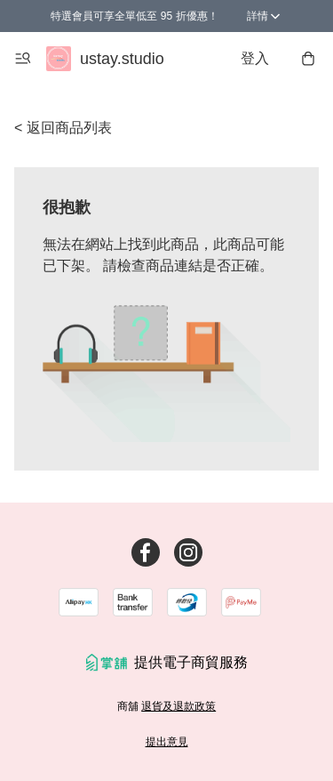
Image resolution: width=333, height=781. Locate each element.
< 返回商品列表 (63, 127)
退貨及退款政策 (178, 706)
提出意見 (167, 742)
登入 (255, 58)
